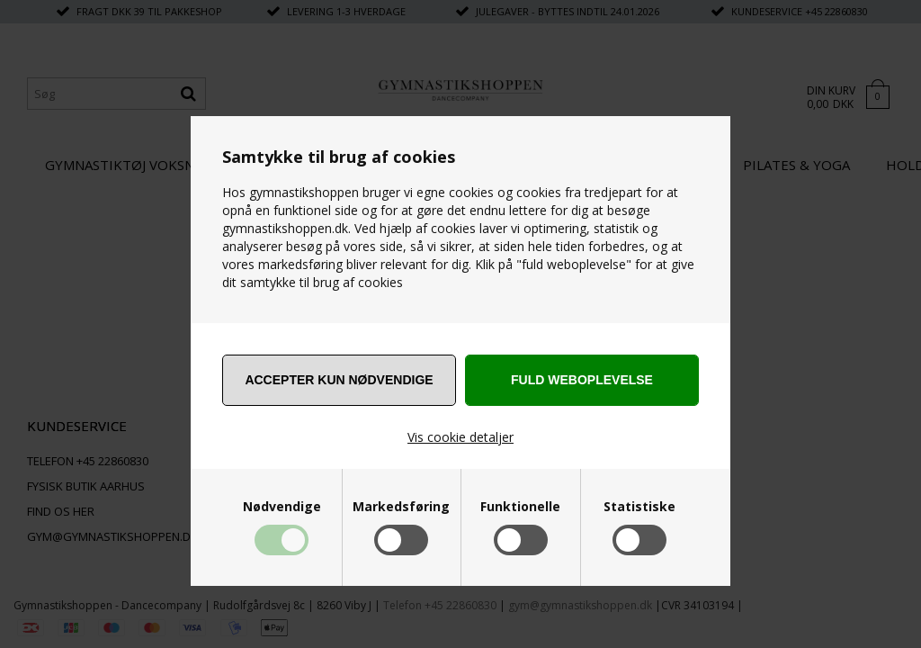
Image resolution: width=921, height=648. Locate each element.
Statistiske (639, 506)
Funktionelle (520, 506)
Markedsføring (401, 506)
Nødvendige (282, 506)
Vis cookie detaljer (460, 437)
